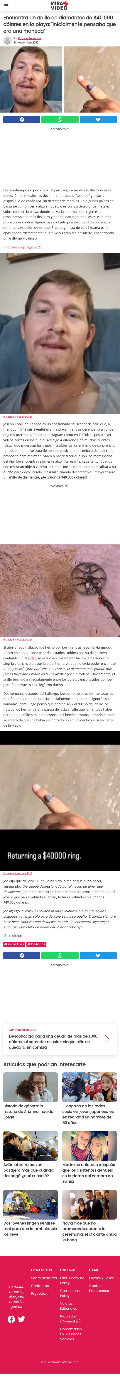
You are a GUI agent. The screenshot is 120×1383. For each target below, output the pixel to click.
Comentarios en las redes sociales (71, 1334)
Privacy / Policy (101, 1278)
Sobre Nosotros (44, 1278)
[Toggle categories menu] (6, 5)
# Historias (36, 944)
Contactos (40, 1285)
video (32, 658)
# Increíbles (14, 944)
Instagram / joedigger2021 (25, 247)
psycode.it (39, 1293)
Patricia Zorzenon (29, 38)
